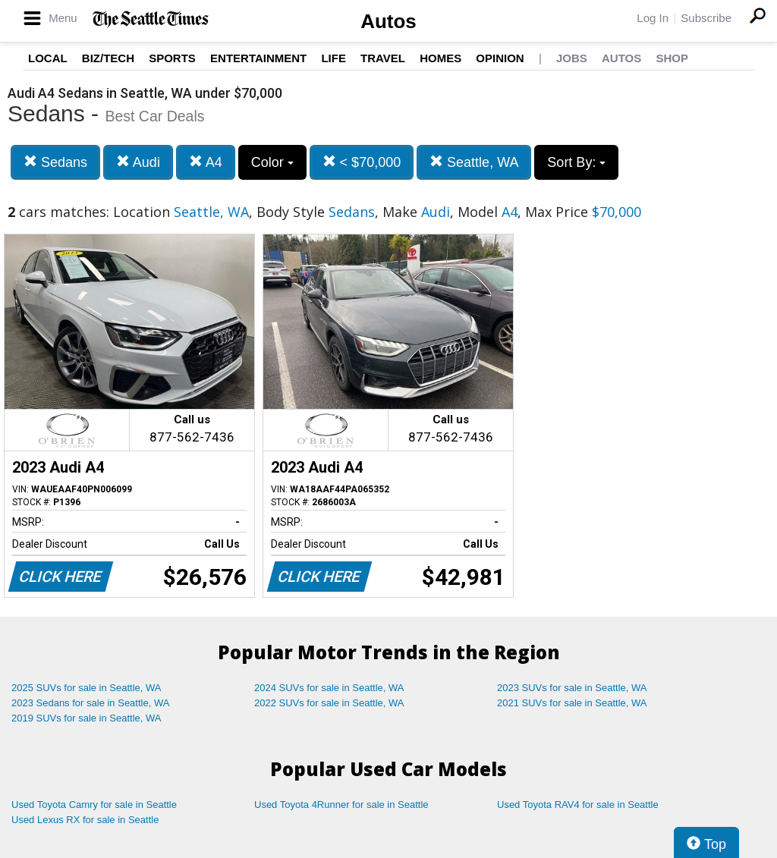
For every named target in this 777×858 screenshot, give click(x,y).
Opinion (500, 58)
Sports (172, 58)
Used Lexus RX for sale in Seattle (85, 819)
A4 (205, 162)
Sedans (55, 162)
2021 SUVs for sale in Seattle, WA (572, 703)
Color (272, 162)
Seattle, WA (473, 162)
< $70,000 (361, 162)
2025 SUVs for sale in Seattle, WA (86, 687)
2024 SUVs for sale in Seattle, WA (329, 687)
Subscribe (706, 17)
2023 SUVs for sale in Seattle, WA (572, 687)
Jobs (571, 58)
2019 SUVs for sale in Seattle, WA (86, 718)
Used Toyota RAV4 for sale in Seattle (578, 804)
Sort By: (576, 162)
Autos (388, 21)
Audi (138, 162)
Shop (672, 58)
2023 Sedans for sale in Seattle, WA (90, 703)
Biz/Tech (108, 58)
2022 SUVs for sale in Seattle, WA (329, 703)
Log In (652, 17)
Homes (440, 58)
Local (48, 58)
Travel (382, 58)
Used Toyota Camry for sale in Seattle (94, 804)
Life (333, 58)
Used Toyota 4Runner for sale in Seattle (341, 804)
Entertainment (258, 58)
